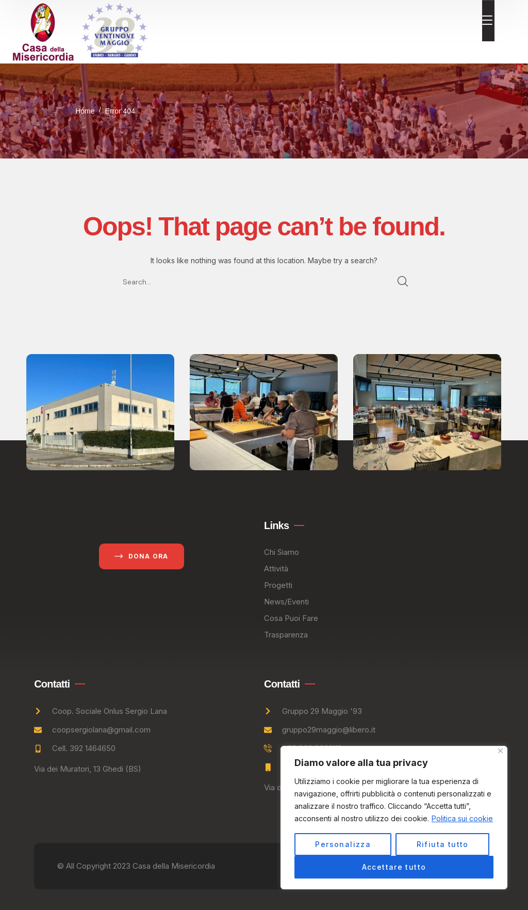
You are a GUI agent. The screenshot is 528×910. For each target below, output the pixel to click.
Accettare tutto (394, 867)
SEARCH (403, 282)
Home (84, 111)
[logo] (43, 30)
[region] (393, 817)
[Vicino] (500, 750)
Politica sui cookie (462, 818)
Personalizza (343, 844)
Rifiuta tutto (443, 844)
